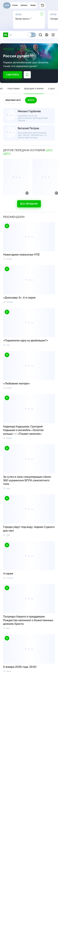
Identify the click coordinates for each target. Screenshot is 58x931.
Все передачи (29, 204)
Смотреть (12, 75)
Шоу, (49, 150)
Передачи (8, 49)
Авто (27, 49)
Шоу (19, 49)
